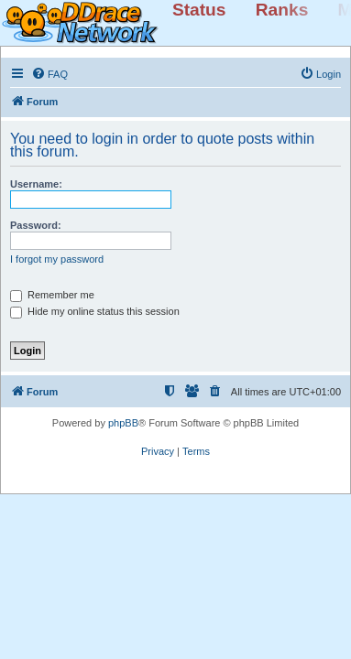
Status (199, 9)
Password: (35, 225)
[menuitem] (49, 74)
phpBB (123, 422)
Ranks (282, 9)
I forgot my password (57, 259)
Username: (36, 183)
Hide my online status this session (95, 311)
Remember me (52, 294)
